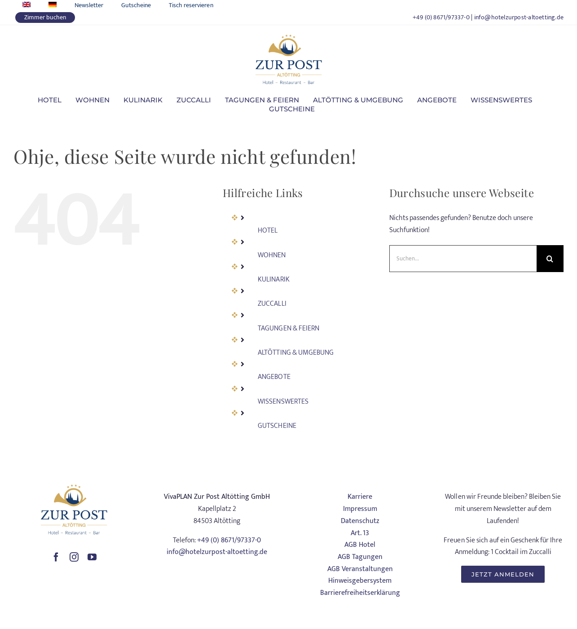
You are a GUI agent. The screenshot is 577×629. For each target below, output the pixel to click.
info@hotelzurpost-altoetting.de (519, 17)
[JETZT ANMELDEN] (503, 574)
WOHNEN (272, 255)
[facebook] (56, 557)
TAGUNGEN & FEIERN (288, 328)
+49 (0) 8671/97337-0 (441, 17)
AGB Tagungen (360, 557)
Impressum (360, 509)
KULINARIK (273, 279)
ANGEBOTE (274, 377)
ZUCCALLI (272, 304)
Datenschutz (360, 521)
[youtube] (92, 557)
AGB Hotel (359, 545)
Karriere (360, 497)
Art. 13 (360, 533)
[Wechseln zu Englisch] (26, 5)
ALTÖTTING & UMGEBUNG (295, 353)
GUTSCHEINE (277, 426)
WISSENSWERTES (283, 402)
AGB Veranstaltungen (360, 569)
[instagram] (74, 557)
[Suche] (550, 258)
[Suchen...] (463, 258)
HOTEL (267, 230)
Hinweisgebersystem (360, 581)
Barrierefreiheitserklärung (360, 593)
